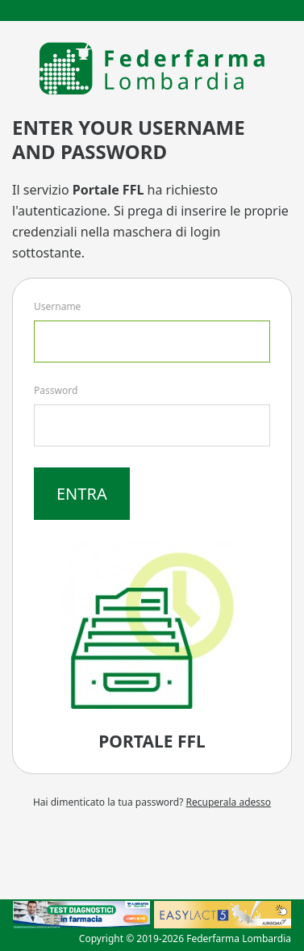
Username (57, 306)
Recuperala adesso (229, 802)
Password (55, 390)
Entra (81, 494)
